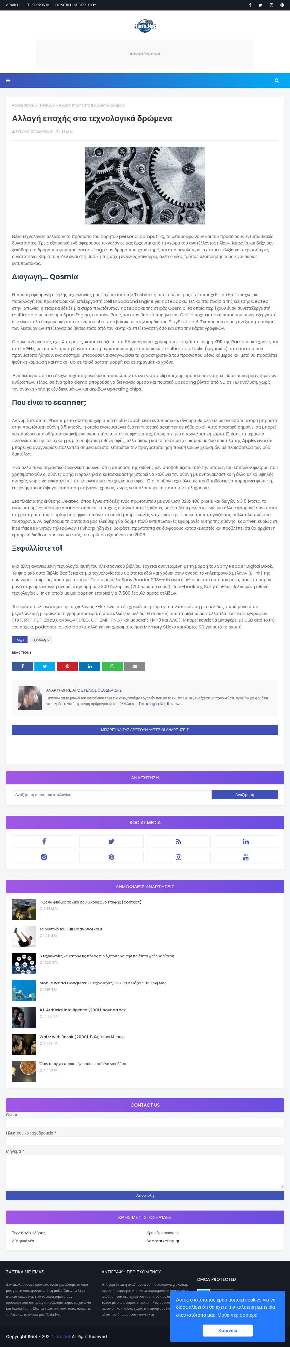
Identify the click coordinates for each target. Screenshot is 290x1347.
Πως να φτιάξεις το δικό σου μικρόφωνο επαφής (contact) (91, 902)
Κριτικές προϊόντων (163, 1233)
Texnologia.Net (152, 703)
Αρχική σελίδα (23, 105)
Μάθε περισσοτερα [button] (238, 1315)
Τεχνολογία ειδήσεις (28, 1233)
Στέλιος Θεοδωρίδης (34, 131)
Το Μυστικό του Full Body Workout (71, 929)
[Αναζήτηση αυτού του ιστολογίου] (112, 794)
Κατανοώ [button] (227, 1330)
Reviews (174, 703)
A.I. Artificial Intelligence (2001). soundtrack (83, 1010)
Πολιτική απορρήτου (75, 4)
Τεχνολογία (46, 105)
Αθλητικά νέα (23, 1241)
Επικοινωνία (37, 4)
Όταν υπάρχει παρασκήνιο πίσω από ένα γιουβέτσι (83, 1064)
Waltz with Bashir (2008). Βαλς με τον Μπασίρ (82, 1037)
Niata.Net (61, 1337)
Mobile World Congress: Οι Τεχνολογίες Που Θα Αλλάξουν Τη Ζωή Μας (103, 983)
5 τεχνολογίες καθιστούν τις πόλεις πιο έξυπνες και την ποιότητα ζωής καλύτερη (107, 956)
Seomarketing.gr (163, 1241)
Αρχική (12, 4)
